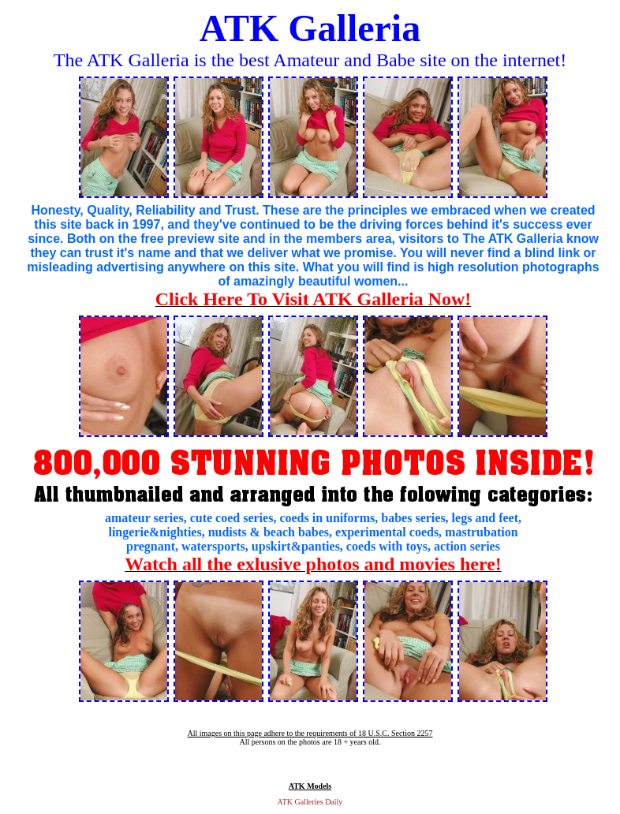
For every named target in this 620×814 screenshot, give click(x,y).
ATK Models (310, 786)
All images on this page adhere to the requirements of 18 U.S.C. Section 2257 (309, 733)
